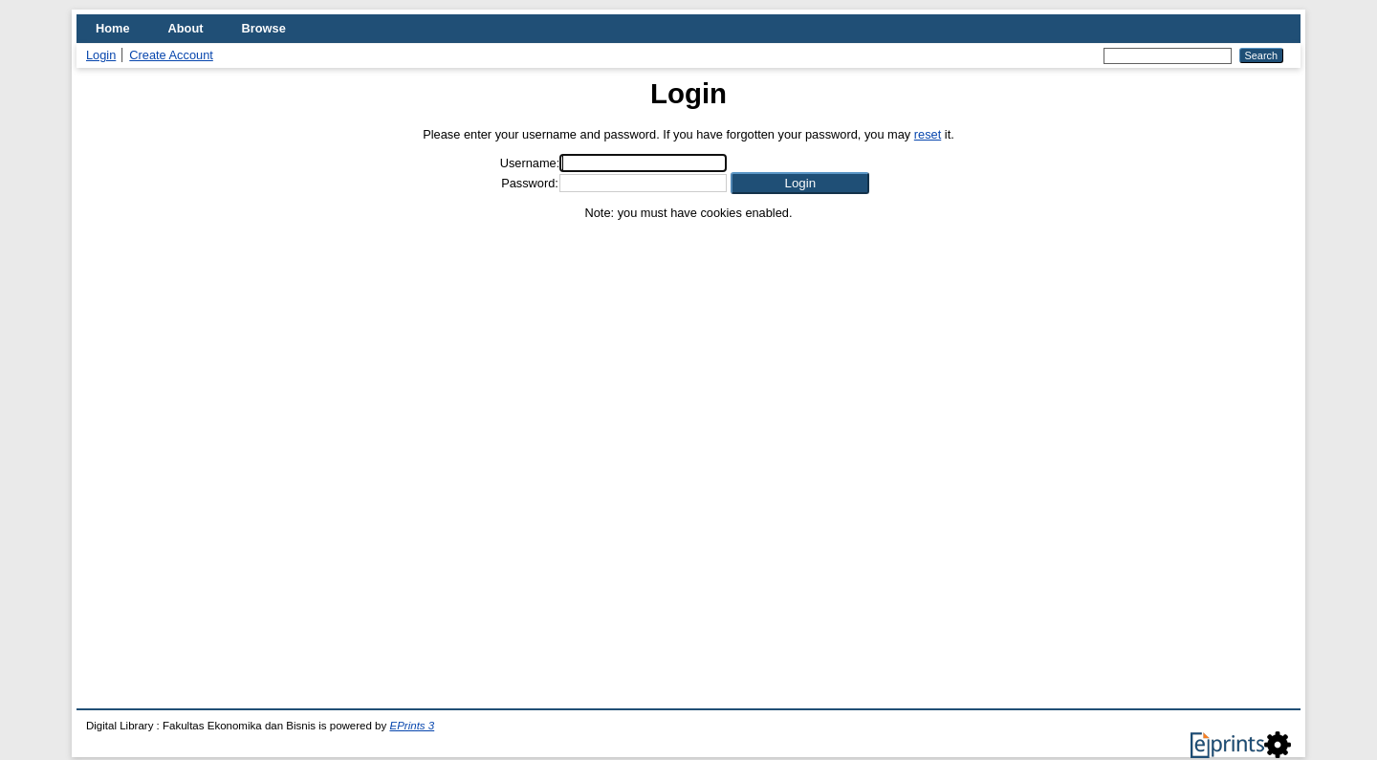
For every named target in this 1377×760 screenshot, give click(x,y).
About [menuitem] (186, 28)
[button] (800, 183)
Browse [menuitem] (264, 28)
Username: (530, 163)
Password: (529, 183)
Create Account (171, 55)
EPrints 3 (411, 725)
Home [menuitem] (113, 28)
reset (927, 134)
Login (101, 55)
